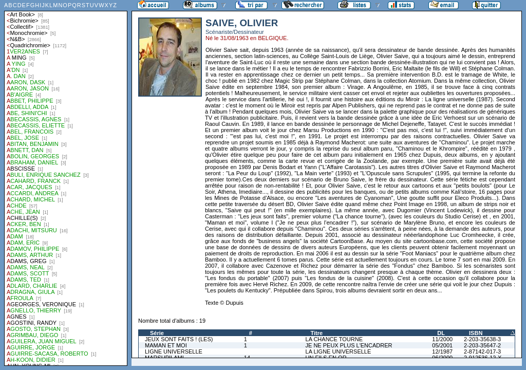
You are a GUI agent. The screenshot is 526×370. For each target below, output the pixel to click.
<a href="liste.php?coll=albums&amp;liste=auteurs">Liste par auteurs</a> (65, 183)
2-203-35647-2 (482, 345)
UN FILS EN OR (326, 358)
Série (157, 333)
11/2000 (442, 339)
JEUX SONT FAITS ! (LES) (179, 339)
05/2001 (442, 345)
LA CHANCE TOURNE (334, 339)
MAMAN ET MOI (166, 345)
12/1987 (442, 351)
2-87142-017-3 (482, 351)
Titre (317, 333)
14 (247, 358)
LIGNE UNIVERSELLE (173, 351)
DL (441, 333)
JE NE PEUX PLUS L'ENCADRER (349, 345)
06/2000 (442, 358)
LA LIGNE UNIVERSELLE (338, 351)
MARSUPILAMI (164, 358)
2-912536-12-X (482, 358)
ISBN (475, 333)
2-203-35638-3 (482, 339)
